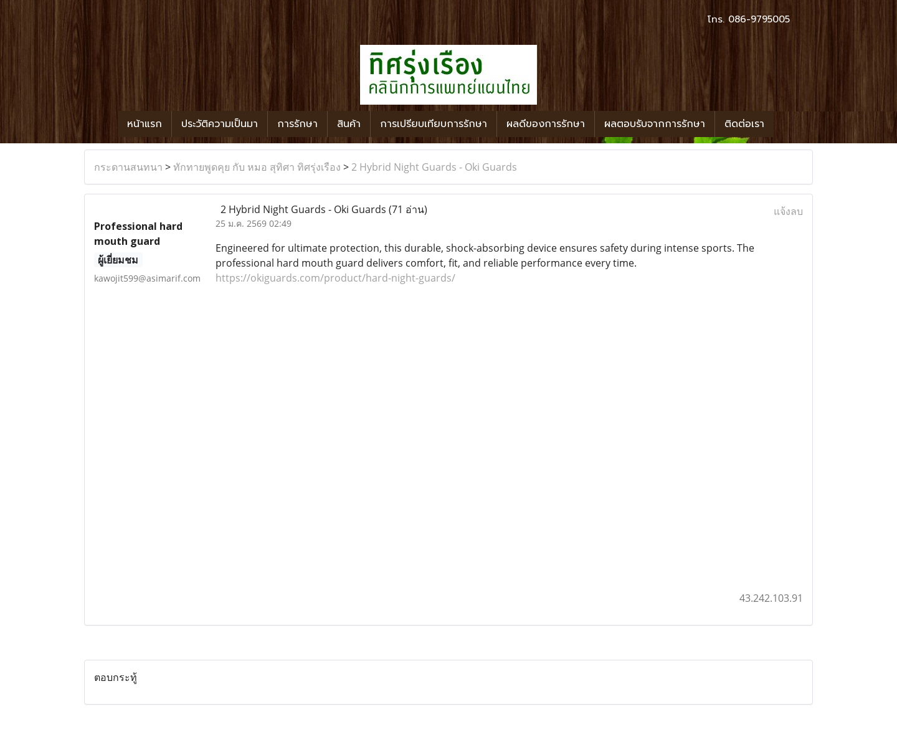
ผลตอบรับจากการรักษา (654, 124)
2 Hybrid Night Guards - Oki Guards (434, 167)
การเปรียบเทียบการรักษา (433, 124)
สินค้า (349, 124)
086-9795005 (759, 19)
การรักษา (297, 124)
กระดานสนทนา (128, 167)
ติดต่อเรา (744, 124)
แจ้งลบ (788, 211)
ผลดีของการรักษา (545, 124)
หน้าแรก (144, 124)
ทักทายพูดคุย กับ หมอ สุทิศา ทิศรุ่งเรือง (257, 167)
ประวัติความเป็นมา (219, 124)
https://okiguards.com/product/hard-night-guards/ (335, 278)
